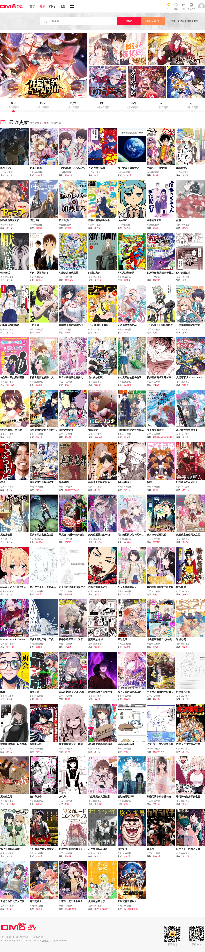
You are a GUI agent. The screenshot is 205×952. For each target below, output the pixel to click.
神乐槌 (150, 849)
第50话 (127, 228)
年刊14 (127, 280)
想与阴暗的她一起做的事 (13, 744)
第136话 (68, 594)
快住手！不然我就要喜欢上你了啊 (18, 377)
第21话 (127, 490)
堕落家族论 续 (95, 639)
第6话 (67, 699)
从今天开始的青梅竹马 (129, 377)
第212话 (185, 856)
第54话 (9, 228)
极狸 (149, 482)
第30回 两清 (70, 909)
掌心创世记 (182, 168)
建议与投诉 (22, 937)
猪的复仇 (122, 849)
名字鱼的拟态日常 (97, 849)
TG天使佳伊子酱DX (98, 325)
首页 (32, 6)
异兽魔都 (64, 482)
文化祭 (62, 796)
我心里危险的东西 (9, 325)
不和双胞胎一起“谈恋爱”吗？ (74, 168)
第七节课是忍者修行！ (12, 849)
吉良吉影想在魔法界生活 (72, 587)
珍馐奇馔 (181, 639)
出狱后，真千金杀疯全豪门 (73, 901)
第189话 (10, 332)
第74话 (9, 699)
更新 (42, 6)
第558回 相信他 (131, 909)
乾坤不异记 (6, 168)
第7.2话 (156, 804)
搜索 (129, 21)
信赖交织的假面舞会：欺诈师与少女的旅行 (81, 849)
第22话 (97, 385)
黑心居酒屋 (6, 534)
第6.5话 (185, 490)
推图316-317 (158, 751)
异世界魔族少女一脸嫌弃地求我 (75, 744)
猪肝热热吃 (65, 220)
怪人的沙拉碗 (95, 377)
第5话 (155, 490)
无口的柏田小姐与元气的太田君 (134, 534)
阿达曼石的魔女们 (9, 220)
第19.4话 (98, 804)
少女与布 (122, 220)
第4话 (38, 490)
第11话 (97, 490)
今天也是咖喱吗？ (127, 587)
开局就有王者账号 (127, 901)
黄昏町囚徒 (36, 744)
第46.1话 (98, 437)
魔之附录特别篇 (72, 490)
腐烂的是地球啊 (126, 796)
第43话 (39, 647)
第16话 (127, 332)
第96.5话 (69, 280)
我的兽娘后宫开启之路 (42, 534)
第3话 (155, 175)
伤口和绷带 (36, 796)
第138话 (185, 751)
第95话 (9, 751)
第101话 (10, 647)
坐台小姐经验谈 (126, 744)
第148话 (127, 385)
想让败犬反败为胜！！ (188, 430)
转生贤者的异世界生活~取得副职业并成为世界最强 (56, 430)
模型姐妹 (34, 220)
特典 (96, 175)
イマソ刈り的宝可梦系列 (160, 744)
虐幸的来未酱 (154, 220)
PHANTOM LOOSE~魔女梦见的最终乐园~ (81, 692)
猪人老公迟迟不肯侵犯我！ (14, 587)
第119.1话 (10, 804)
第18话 (97, 228)
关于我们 (6, 937)
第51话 (127, 856)
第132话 (98, 280)
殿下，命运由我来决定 (129, 692)
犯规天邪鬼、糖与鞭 (11, 430)
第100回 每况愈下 (102, 909)
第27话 (39, 856)
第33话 (127, 699)
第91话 (39, 437)
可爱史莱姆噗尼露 (68, 272)
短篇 (184, 280)
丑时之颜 (122, 639)
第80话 (185, 594)
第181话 (127, 175)
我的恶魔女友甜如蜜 (99, 796)
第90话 (185, 385)
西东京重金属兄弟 (97, 587)
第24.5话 (10, 385)
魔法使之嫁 (6, 796)
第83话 (39, 175)
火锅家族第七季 (96, 901)
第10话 (39, 385)
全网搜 (152, 21)
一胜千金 (34, 325)
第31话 (39, 804)
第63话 (9, 542)
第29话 (185, 175)
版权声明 (38, 937)
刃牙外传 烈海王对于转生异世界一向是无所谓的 (172, 272)
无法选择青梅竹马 (127, 325)
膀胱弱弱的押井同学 (99, 220)
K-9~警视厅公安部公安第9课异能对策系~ (51, 849)
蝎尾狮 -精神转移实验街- (72, 534)
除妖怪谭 (181, 587)
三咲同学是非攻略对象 (188, 325)
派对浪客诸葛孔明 (156, 534)
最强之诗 (34, 692)
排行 (52, 6)
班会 (2, 692)
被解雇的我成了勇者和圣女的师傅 (165, 377)
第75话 (39, 332)
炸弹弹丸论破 (183, 692)
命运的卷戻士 (125, 482)
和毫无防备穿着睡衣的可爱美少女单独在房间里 (172, 796)
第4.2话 (185, 542)
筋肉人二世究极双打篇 (188, 744)
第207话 (156, 542)
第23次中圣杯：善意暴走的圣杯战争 (49, 587)
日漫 (62, 6)
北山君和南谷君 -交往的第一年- (163, 639)
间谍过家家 (94, 272)
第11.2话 (69, 175)
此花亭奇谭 (36, 168)
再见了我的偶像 (96, 168)
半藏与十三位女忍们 (157, 168)
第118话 (156, 856)
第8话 (97, 594)
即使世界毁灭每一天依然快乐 (45, 639)
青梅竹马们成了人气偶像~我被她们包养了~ (23, 901)
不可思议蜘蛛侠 (126, 272)
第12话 (39, 699)
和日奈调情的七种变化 (71, 377)
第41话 (68, 228)
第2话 (155, 228)
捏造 (2, 482)
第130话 (156, 280)
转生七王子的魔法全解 (188, 849)
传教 (126, 751)
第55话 (9, 175)
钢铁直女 (93, 430)
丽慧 (178, 220)
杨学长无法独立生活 (99, 482)
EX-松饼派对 (183, 272)
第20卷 (39, 228)
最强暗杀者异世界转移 (100, 692)
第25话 (39, 280)
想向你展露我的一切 (99, 534)
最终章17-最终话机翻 (162, 437)
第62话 (185, 228)
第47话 (68, 437)
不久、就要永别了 (39, 272)
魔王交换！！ (37, 901)
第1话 (67, 332)
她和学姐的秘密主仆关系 (160, 587)
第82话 (97, 699)
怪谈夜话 (5, 272)
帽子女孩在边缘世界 (128, 168)
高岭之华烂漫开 (67, 430)
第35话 (9, 280)
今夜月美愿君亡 (155, 430)
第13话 (127, 437)
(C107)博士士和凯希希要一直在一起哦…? (169, 325)
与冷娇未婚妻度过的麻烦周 (102, 744)
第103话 (39, 542)
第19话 (156, 385)
